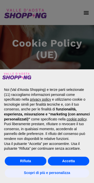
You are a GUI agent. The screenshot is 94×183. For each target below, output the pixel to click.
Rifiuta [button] (25, 161)
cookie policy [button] (76, 119)
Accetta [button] (68, 161)
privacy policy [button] (40, 99)
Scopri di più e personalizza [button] (47, 173)
